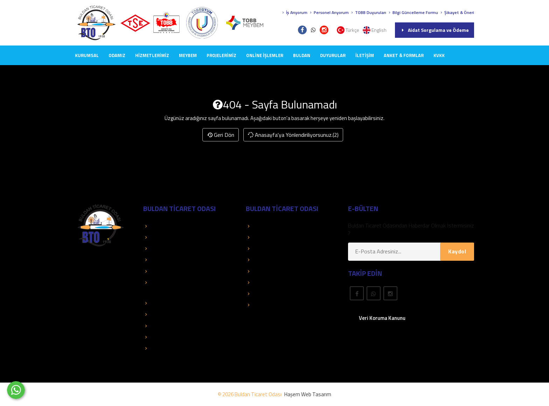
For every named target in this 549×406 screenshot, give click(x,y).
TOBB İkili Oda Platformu (175, 326)
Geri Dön (220, 135)
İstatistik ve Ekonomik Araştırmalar (187, 303)
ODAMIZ (117, 55)
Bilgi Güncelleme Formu (412, 12)
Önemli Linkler (265, 271)
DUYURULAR (333, 55)
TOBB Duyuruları (368, 12)
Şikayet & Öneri (456, 12)
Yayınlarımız (263, 259)
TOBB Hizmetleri (166, 226)
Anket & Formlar (404, 55)
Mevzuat (259, 282)
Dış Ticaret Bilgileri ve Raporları (182, 314)
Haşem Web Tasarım (307, 394)
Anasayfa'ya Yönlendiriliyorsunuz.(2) (293, 135)
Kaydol (457, 251)
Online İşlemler (264, 55)
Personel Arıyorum (328, 12)
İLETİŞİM (364, 55)
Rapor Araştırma (268, 305)
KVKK (439, 55)
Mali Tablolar (161, 337)
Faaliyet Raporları (166, 271)
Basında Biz (160, 259)
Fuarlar (257, 293)
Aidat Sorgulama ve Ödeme (434, 30)
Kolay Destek (162, 248)
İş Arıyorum (294, 12)
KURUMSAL (87, 55)
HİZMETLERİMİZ (152, 55)
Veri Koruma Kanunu (382, 318)
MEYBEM (188, 55)
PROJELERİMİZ (221, 55)
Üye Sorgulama (267, 226)
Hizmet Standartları (169, 348)
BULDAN (301, 55)
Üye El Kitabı (264, 248)
